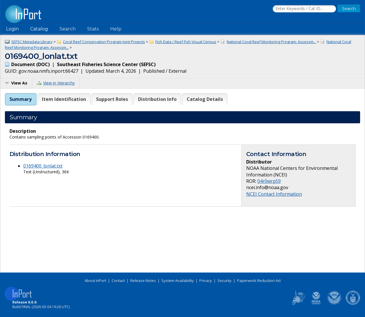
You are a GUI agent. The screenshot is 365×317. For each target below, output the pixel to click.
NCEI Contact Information (274, 194)
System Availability (177, 280)
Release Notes (143, 280)
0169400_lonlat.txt (42, 166)
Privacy (205, 280)
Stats (93, 29)
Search (68, 29)
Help (115, 29)
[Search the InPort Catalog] (304, 9)
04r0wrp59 (269, 181)
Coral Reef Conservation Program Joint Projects (104, 41)
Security (224, 280)
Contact (118, 280)
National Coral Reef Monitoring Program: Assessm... (271, 41)
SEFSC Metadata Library (32, 41)
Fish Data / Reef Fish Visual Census (185, 41)
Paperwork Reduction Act (259, 280)
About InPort (95, 280)
